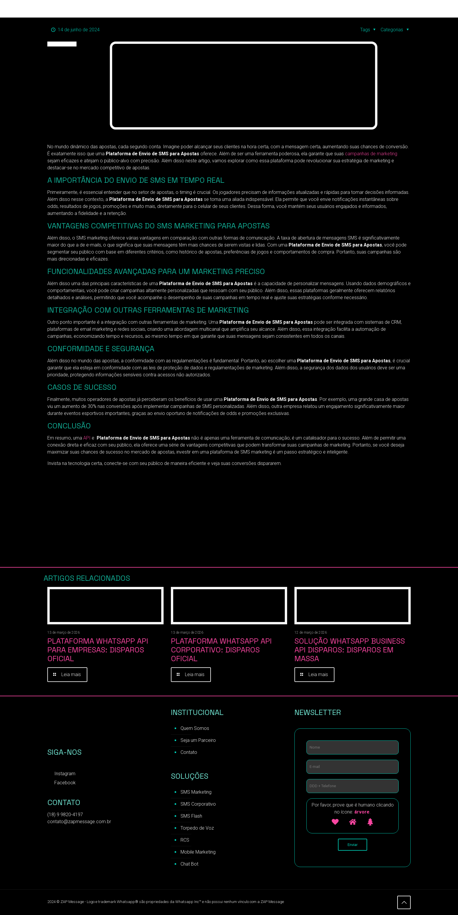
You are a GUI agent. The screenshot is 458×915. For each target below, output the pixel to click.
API (87, 438)
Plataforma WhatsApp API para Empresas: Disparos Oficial (97, 650)
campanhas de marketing (371, 153)
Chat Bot (189, 864)
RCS (185, 840)
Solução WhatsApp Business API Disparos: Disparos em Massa (349, 650)
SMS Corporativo (198, 804)
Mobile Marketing (198, 852)
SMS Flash (191, 816)
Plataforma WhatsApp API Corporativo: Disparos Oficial (221, 650)
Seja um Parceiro (198, 740)
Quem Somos (195, 728)
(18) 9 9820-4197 (65, 814)
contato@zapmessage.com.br (79, 821)
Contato (189, 752)
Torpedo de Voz (197, 828)
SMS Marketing (196, 792)
